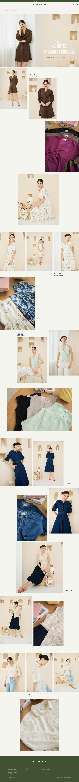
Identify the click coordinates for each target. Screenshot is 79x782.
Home (2, 10)
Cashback (9, 768)
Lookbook (6, 10)
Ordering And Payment (12, 769)
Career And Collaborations (46, 769)
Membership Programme (29, 768)
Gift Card (26, 769)
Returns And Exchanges (12, 772)
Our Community (44, 768)
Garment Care (10, 773)
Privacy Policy (59, 777)
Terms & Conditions (67, 777)
